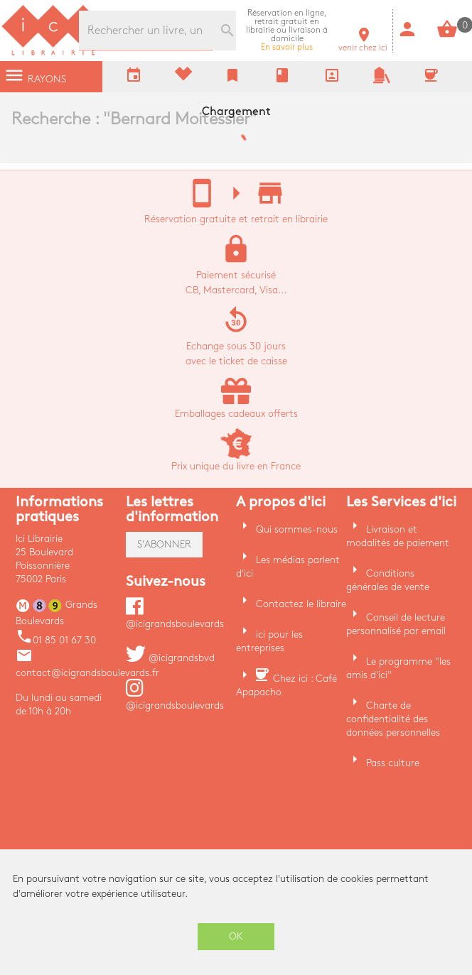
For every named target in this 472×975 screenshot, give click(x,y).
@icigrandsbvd (170, 658)
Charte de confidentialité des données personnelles (393, 719)
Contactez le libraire (301, 604)
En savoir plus (287, 30)
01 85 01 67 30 (56, 640)
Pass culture (392, 763)
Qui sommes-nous (297, 529)
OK (236, 936)
